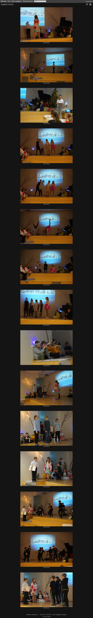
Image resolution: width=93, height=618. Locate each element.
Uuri (8, 1)
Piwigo (49, 616)
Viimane (64, 614)
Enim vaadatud (16, 1)
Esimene (29, 614)
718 (48, 614)
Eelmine (34, 614)
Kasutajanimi (89, 1)
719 (50, 614)
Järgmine (58, 614)
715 (41, 614)
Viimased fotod (28, 1)
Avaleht (4, 4)
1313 (54, 614)
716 (43, 614)
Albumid (3, 1)
